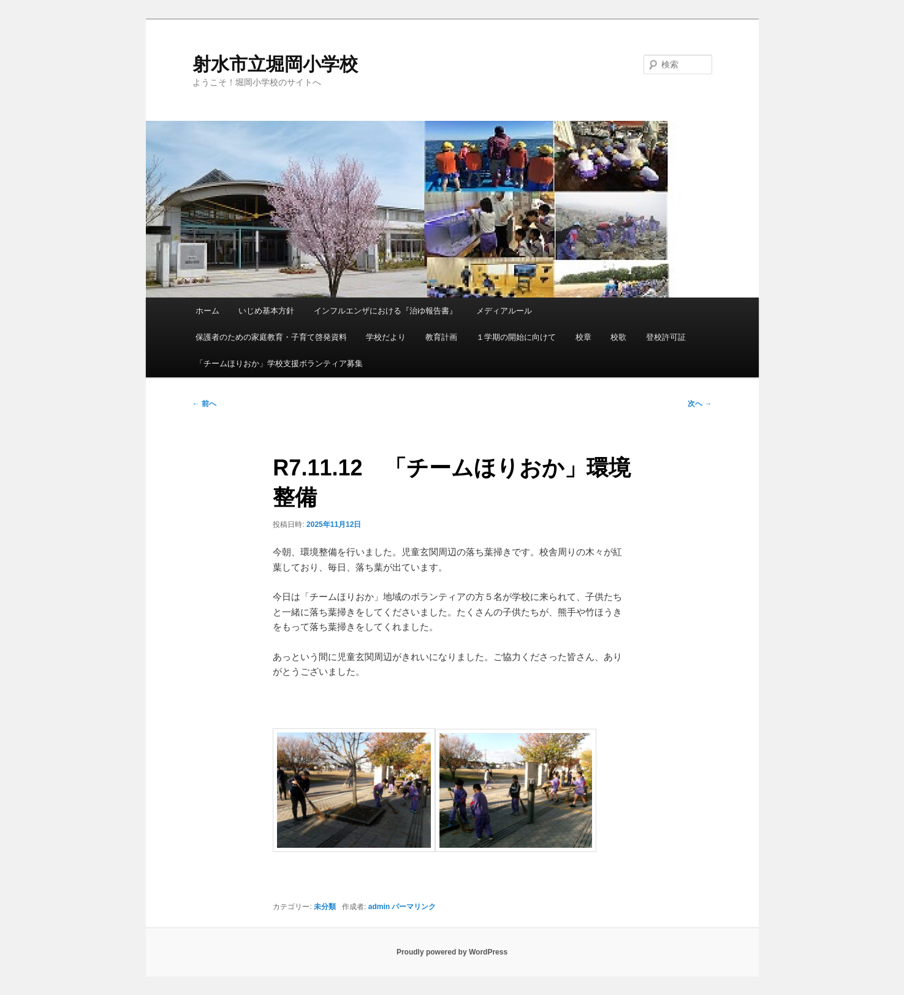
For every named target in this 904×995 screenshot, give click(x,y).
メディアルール (504, 310)
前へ (204, 403)
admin (379, 906)
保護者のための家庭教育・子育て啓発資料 (271, 337)
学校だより (386, 337)
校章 (583, 337)
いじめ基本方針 (266, 310)
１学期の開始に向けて (516, 337)
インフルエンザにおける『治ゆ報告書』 (385, 310)
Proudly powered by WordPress (452, 952)
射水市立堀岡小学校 (275, 64)
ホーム (207, 310)
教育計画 (441, 337)
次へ (700, 403)
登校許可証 (666, 337)
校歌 (618, 337)
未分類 (325, 906)
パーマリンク (414, 906)
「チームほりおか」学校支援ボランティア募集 (279, 363)
